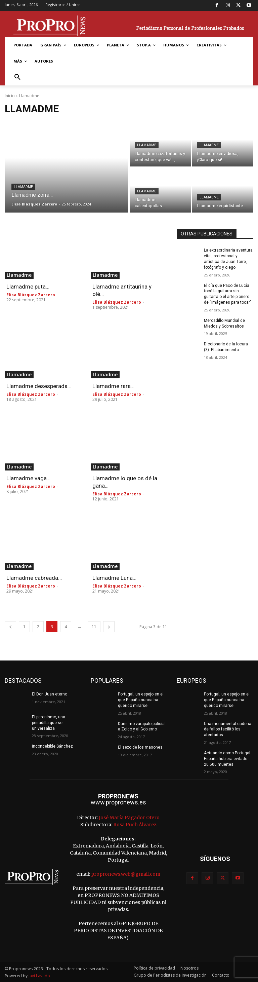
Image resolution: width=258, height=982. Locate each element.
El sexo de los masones (140, 747)
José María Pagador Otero (129, 818)
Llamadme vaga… (28, 478)
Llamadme (23, 187)
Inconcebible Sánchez (52, 746)
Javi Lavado (39, 976)
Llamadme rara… (113, 386)
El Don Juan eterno (49, 694)
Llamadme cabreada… (34, 577)
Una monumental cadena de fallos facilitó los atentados (227, 729)
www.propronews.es (118, 802)
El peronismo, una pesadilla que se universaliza (48, 723)
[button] (17, 77)
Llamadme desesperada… (38, 386)
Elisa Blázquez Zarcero (30, 295)
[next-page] (109, 626)
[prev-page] (10, 626)
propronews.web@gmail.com (125, 874)
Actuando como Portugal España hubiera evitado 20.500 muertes (227, 759)
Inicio (10, 96)
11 (94, 627)
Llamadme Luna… (114, 577)
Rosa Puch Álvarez (135, 825)
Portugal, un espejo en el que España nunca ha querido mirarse (141, 700)
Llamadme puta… (27, 286)
